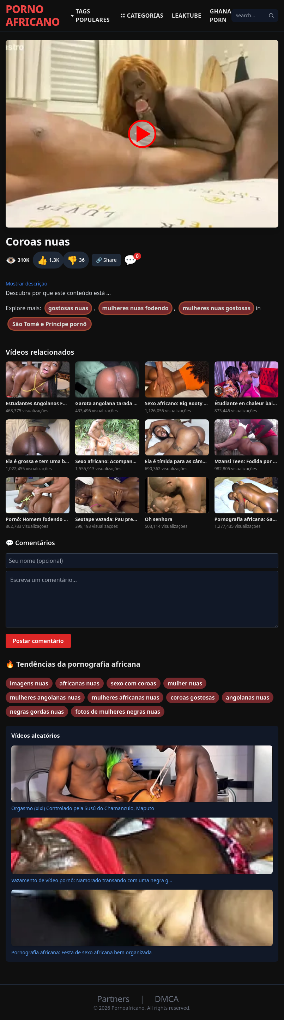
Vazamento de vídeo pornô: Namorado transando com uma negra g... (91, 880)
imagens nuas (29, 683)
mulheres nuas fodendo (135, 308)
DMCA (167, 998)
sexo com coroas (133, 683)
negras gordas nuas (37, 711)
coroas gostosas (192, 697)
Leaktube (186, 15)
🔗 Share (106, 260)
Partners (114, 998)
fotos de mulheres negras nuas (117, 711)
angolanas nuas (248, 697)
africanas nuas (79, 683)
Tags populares (90, 15)
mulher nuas (185, 683)
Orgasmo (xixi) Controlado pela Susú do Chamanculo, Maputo (82, 808)
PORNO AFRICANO (33, 15)
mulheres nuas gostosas (216, 308)
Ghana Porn (220, 15)
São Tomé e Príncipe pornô (49, 324)
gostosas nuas (68, 308)
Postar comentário (38, 641)
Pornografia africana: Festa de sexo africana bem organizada (81, 952)
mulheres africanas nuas (125, 697)
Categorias (141, 15)
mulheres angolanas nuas (45, 697)
